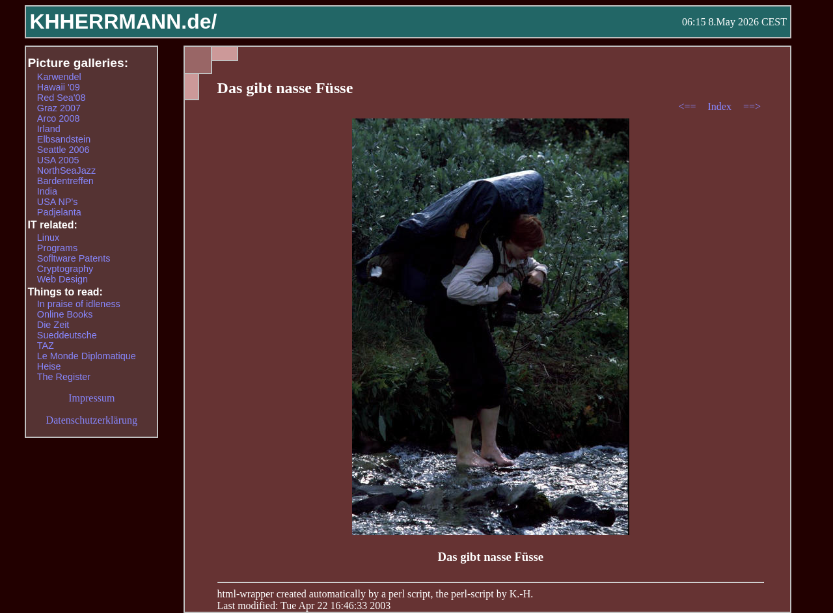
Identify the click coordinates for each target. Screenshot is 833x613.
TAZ (45, 345)
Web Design (62, 279)
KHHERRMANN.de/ (123, 21)
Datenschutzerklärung (91, 420)
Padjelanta (59, 212)
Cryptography (65, 269)
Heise (49, 366)
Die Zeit (53, 325)
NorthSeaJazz (66, 170)
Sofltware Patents (74, 258)
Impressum (91, 397)
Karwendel (59, 77)
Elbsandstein (63, 139)
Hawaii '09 (58, 87)
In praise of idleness (78, 304)
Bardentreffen (65, 181)
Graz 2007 (59, 108)
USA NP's (57, 202)
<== (688, 106)
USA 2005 (58, 160)
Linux (48, 237)
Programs (57, 248)
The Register (63, 377)
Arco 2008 (58, 118)
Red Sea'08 (61, 97)
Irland (49, 129)
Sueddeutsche (67, 335)
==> (752, 106)
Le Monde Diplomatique (86, 356)
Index (720, 106)
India (47, 191)
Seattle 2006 (63, 149)
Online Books (65, 314)
